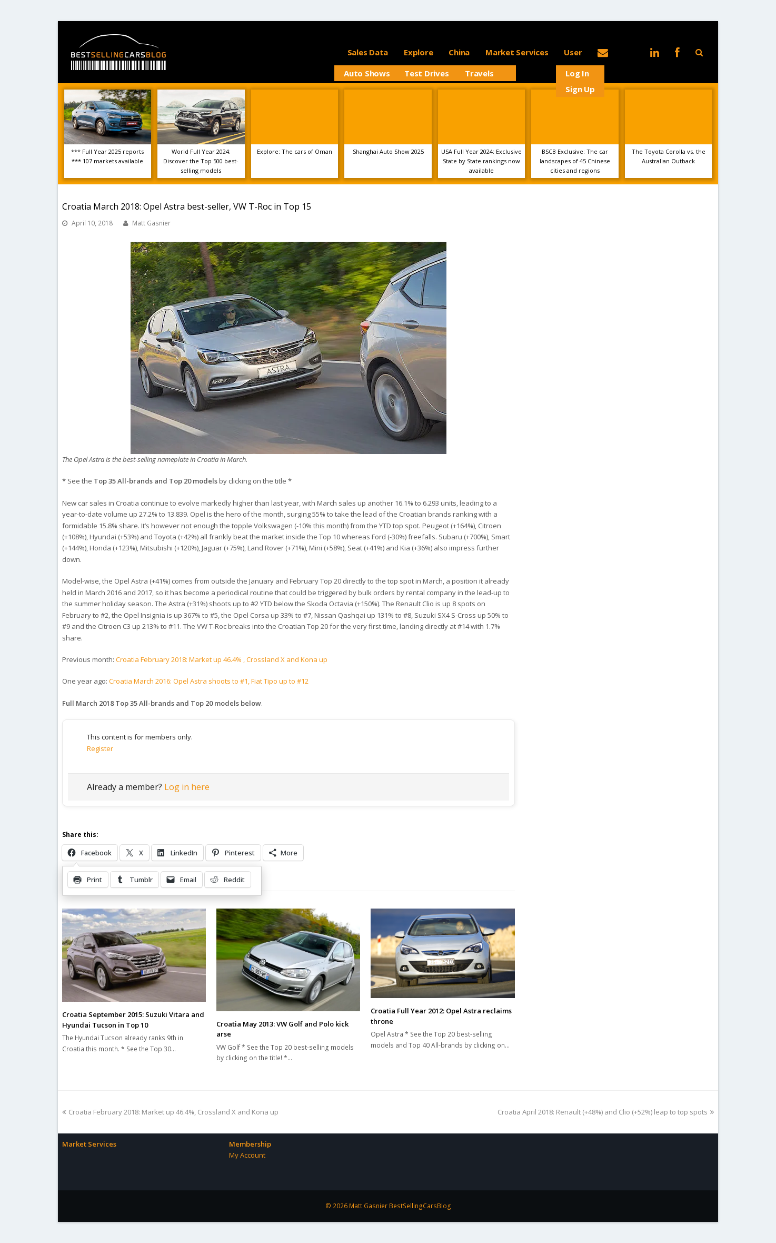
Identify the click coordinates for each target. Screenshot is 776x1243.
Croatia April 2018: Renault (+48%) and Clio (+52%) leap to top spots (606, 1112)
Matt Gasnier (151, 223)
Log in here (187, 787)
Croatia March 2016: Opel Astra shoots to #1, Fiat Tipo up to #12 (209, 681)
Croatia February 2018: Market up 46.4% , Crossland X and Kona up (221, 659)
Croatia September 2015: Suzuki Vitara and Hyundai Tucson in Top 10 (133, 1020)
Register (100, 748)
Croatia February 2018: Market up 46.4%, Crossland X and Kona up (170, 1112)
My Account (247, 1155)
